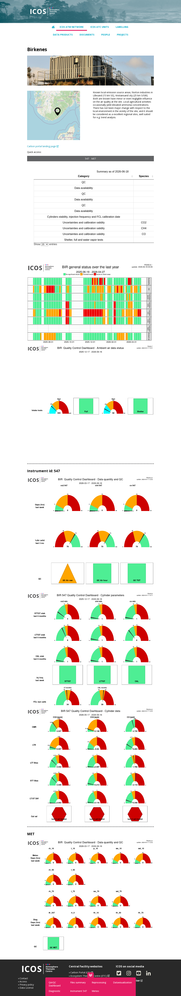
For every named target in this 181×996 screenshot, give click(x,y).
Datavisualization (122, 982)
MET (93, 158)
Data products (63, 34)
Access (23, 981)
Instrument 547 (78, 991)
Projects (122, 34)
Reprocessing (99, 982)
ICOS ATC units (99, 26)
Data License (27, 987)
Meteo (95, 991)
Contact (24, 978)
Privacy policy (27, 984)
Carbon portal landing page (41, 146)
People (105, 34)
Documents (87, 34)
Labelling (122, 26)
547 (87, 158)
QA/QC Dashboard (54, 984)
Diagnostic (54, 991)
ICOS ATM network (72, 26)
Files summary (78, 982)
